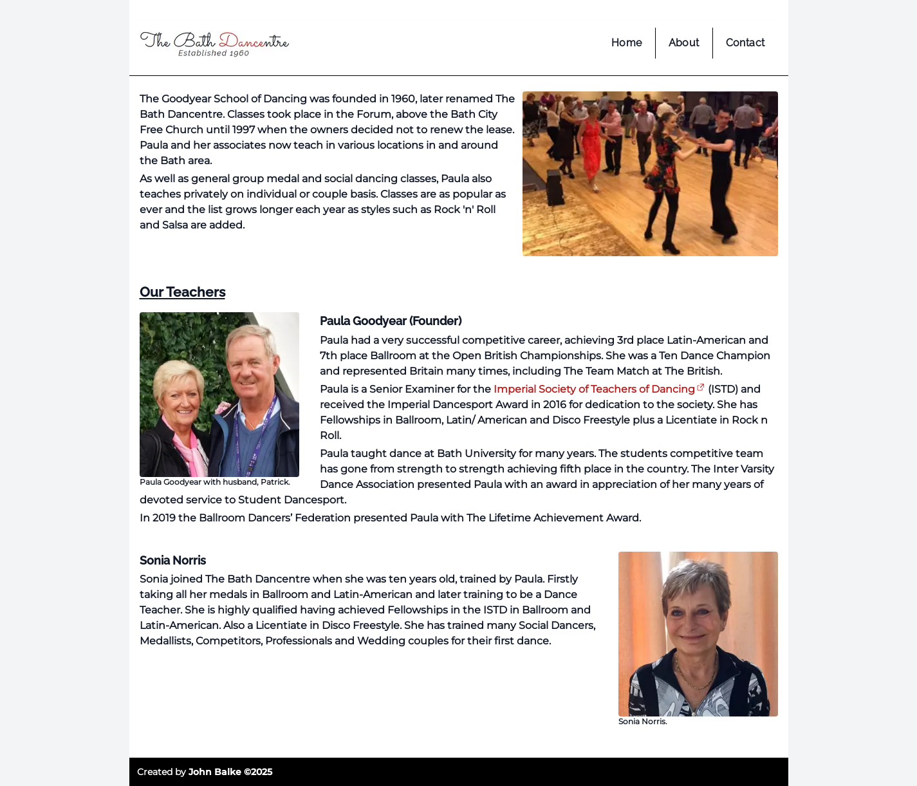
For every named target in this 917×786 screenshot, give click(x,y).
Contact (745, 43)
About (684, 43)
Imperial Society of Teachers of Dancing (594, 389)
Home (626, 43)
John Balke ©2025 (230, 772)
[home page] (215, 46)
